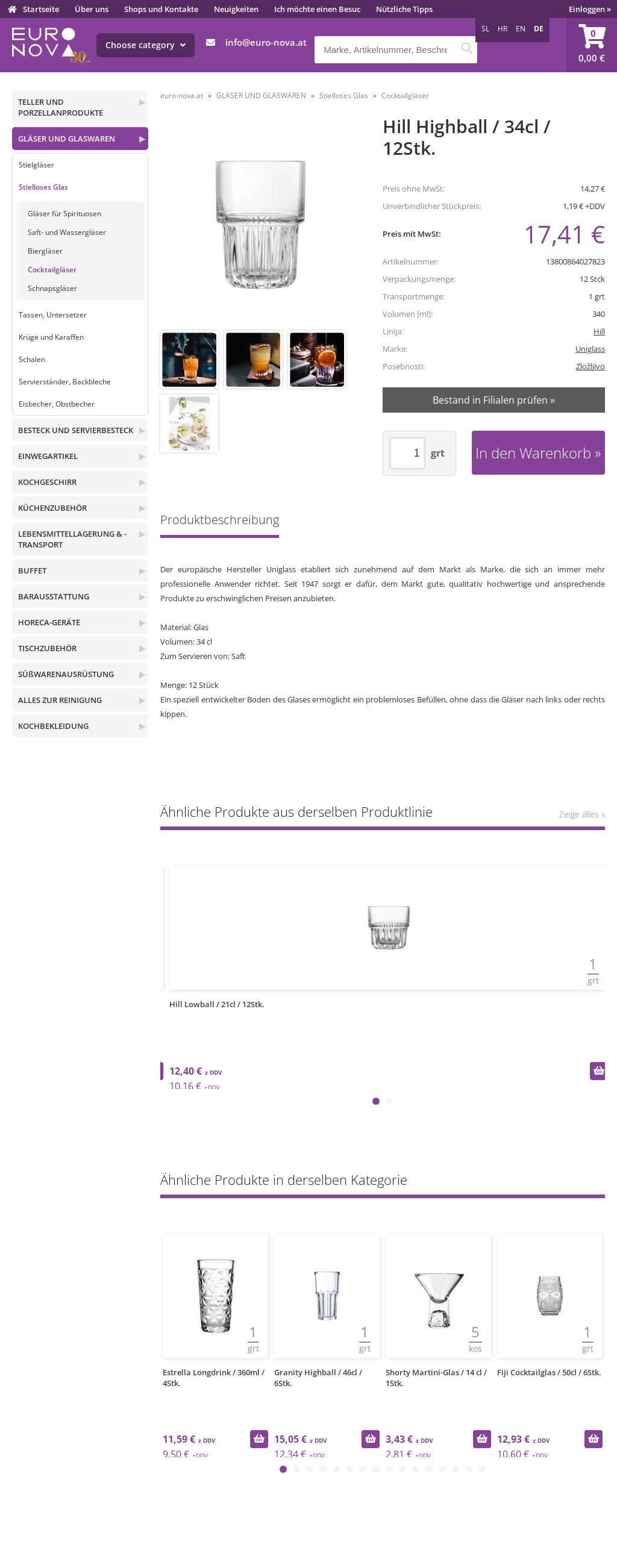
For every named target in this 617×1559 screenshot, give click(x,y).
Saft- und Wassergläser (67, 232)
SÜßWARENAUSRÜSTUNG (66, 674)
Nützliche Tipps (404, 9)
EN (520, 28)
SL (485, 28)
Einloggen (590, 9)
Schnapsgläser (52, 288)
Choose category (145, 45)
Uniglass (590, 348)
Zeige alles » (582, 814)
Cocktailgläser (52, 269)
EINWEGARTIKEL (48, 456)
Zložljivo (590, 366)
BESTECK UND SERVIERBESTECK (75, 430)
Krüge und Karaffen (51, 337)
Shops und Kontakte (161, 9)
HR (502, 28)
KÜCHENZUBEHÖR (52, 507)
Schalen (32, 359)
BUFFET (32, 570)
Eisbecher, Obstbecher (57, 404)
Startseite (41, 9)
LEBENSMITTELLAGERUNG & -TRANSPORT (72, 539)
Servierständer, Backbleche (65, 381)
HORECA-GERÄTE (49, 622)
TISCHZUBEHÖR (47, 648)
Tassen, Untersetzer (53, 315)
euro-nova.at (181, 95)
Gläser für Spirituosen (64, 213)
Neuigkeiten (236, 9)
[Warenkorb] (591, 45)
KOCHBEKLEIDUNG (53, 725)
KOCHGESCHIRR (47, 481)
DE (538, 28)
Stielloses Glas (43, 187)
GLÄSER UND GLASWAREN (66, 138)
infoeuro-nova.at (266, 42)
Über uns (91, 9)
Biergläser (45, 251)
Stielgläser (36, 165)
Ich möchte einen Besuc (317, 9)
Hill (599, 331)
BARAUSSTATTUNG (53, 596)
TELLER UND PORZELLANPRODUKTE (60, 107)
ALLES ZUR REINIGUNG (60, 700)
